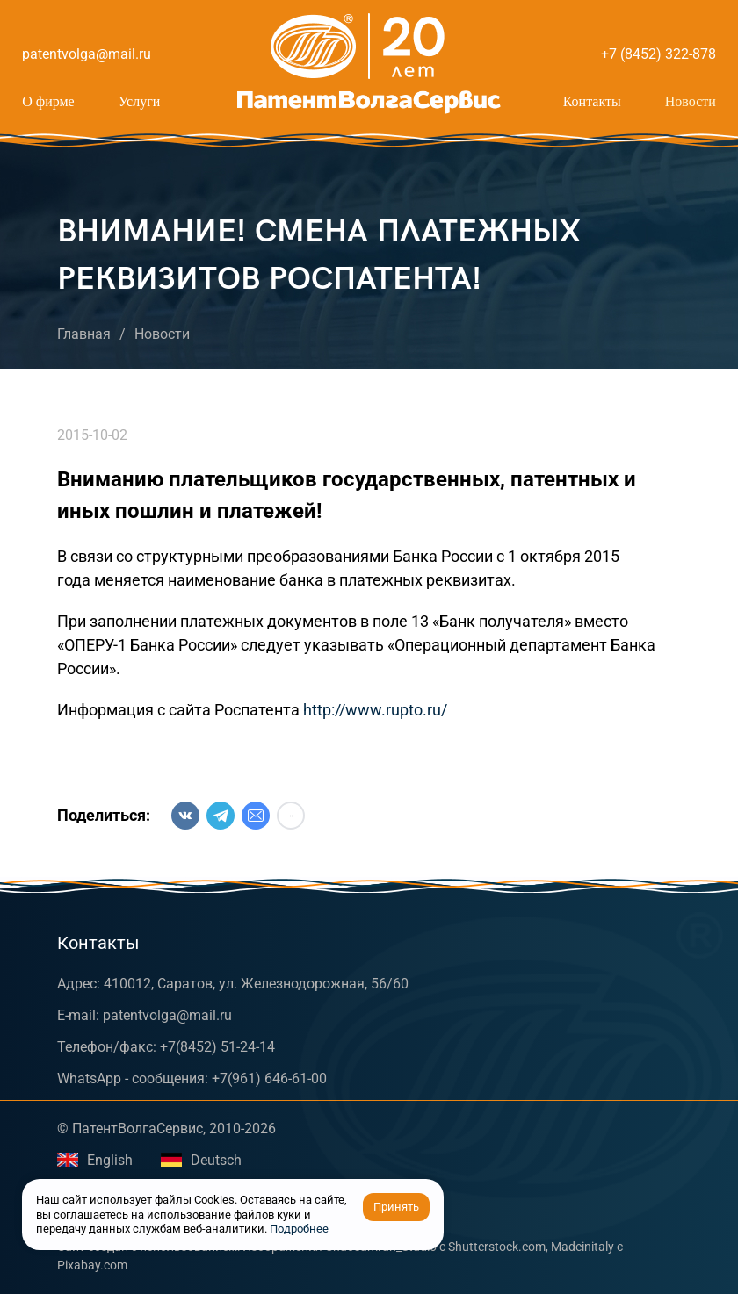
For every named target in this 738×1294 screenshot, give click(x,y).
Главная (84, 334)
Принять (396, 1206)
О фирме (48, 101)
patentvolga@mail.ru (86, 54)
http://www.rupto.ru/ (375, 710)
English (95, 1160)
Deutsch (201, 1160)
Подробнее (299, 1228)
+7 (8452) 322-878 (658, 54)
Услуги (140, 101)
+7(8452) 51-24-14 (217, 1047)
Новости (690, 101)
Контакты (592, 101)
